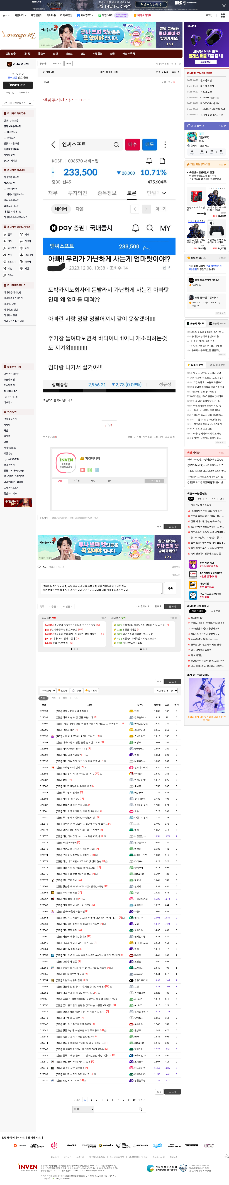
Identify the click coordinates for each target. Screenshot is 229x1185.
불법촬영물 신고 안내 (138, 1157)
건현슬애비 (139, 992)
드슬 (136, 811)
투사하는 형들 (66, 892)
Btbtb (136, 1036)
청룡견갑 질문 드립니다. (72, 805)
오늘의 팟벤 (9, 385)
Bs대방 (137, 955)
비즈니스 (67, 1157)
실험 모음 (9, 137)
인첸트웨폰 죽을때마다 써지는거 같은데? (80, 1011)
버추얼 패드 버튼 (68, 1018)
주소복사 (44, 518)
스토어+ (222, 164)
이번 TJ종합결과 (68, 949)
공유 (130, 437)
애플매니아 (139, 1068)
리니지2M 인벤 (11, 309)
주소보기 (57, 63)
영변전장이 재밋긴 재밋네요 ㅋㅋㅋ (77, 830)
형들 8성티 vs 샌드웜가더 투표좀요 (77, 1030)
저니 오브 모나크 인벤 (14, 321)
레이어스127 (140, 855)
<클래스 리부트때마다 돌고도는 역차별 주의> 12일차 (87, 999)
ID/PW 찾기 (24, 92)
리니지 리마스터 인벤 (13, 298)
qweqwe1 (138, 748)
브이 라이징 (9, 464)
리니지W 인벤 (10, 315)
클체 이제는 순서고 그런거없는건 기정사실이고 (84, 1055)
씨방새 (137, 742)
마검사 (11, 275)
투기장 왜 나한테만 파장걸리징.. (76, 817)
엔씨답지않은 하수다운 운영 (74, 786)
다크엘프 (12, 248)
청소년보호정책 (117, 1157)
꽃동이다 (138, 930)
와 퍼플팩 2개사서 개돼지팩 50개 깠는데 (80, 1049)
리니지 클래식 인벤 (12, 292)
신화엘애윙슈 (141, 1011)
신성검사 (12, 261)
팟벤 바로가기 (10, 419)
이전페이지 (144, 606)
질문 (65, 698)
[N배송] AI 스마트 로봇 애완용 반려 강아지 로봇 (207, 476)
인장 (60, 481)
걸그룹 (7, 436)
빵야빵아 (138, 773)
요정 (10, 241)
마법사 (28, 241)
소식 (76, 698)
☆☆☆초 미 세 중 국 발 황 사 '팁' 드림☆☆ (81, 967)
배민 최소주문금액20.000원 (73, 1024)
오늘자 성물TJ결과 (69, 980)
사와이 (137, 823)
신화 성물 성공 (67, 899)
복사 (68, 63)
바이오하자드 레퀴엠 (13, 482)
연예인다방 (139, 780)
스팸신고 (158, 437)
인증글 (64, 690)
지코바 (137, 880)
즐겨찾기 (92, 690)
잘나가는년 (139, 798)
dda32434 (139, 874)
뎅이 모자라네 (66, 880)
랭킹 (93, 481)
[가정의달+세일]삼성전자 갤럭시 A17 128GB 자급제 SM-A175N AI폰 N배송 (207, 465)
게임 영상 (8, 453)
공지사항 (173, 1157)
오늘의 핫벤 (9, 379)
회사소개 (55, 1157)
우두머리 (138, 1024)
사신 (10, 268)
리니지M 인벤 (21, 64)
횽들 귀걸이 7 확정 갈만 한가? (75, 1036)
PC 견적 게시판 (11, 396)
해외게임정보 (10, 447)
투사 (10, 254)
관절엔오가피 (141, 899)
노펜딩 (137, 961)
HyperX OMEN (11, 459)
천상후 (137, 1030)
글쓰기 (172, 681)
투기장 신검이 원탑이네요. (73, 1074)
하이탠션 (138, 905)
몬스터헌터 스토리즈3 (14, 476)
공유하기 (44, 63)
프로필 (77, 481)
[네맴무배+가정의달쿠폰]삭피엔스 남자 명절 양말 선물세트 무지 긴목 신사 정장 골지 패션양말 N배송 (207, 482)
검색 (30, 103)
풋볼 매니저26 (10, 493)
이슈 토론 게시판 (11, 200)
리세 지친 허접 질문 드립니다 (74, 717)
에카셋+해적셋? (67, 798)
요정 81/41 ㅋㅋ (67, 1080)
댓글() (172, 82)
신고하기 (147, 437)
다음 (140, 1099)
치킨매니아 (47, 72)
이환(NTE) (204, 137)
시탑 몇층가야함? (68, 755)
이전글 (66, 606)
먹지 (136, 830)
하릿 (136, 892)
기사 (27, 234)
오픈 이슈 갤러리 (11, 373)
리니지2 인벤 (10, 303)
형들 (61, 780)
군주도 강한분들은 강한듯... (73, 855)
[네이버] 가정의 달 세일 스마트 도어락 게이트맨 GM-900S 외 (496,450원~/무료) (207, 471)
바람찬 (137, 848)
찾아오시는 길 (158, 1157)
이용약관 (80, 1157)
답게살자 (138, 1018)
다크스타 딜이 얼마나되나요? (74, 942)
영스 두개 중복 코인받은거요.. (75, 992)
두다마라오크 (141, 942)
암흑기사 (29, 254)
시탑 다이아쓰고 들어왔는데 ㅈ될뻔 (77, 924)
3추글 (78, 690)
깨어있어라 (139, 1074)
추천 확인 (170, 437)
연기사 (137, 886)
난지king (138, 867)
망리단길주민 (141, 723)
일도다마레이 (141, 767)
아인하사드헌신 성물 (70, 974)
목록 (163, 82)
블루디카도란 (141, 805)
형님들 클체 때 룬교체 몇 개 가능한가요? (80, 1043)
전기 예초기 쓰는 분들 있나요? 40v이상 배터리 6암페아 (88, 955)
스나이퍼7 (139, 736)
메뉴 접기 (154, 481)
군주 (10, 234)
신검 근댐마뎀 (66, 930)
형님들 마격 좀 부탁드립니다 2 (75, 773)
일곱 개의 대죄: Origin (14, 470)
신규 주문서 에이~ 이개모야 (73, 905)
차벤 (6, 430)
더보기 (97, 470)
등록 (170, 588)
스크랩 (137, 437)
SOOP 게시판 (10, 160)
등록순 (52, 567)
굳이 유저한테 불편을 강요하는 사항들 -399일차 (84, 1005)
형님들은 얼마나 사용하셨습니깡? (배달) (80, 986)
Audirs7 (138, 999)
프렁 (136, 986)
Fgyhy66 (138, 792)
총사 (27, 248)
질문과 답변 (10, 188)
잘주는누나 (139, 717)
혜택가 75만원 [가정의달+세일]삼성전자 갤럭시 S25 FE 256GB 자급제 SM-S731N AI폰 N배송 (207, 459)
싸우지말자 (139, 1055)
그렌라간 (138, 967)
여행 (6, 442)
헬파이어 (138, 917)
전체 (43, 698)
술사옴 (137, 786)
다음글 (52, 606)
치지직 (7, 424)
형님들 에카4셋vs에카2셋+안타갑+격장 (79, 886)
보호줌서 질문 (66, 961)
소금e (137, 911)
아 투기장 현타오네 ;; (70, 1068)
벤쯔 (136, 711)
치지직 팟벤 (9, 154)
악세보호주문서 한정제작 (72, 711)
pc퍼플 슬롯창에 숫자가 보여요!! (76, 736)
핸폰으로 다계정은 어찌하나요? (75, 848)
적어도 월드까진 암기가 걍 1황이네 (77, 811)
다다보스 (138, 861)
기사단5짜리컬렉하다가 (71, 748)
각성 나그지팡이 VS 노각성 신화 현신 (78, 861)
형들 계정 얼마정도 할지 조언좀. (76, 867)
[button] (71, 649)
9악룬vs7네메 (66, 842)
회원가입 (10, 92)
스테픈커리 (139, 730)
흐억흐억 (138, 1061)
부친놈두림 (139, 1080)
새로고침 (176, 567)
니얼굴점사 (139, 761)
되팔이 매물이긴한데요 (71, 936)
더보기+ (104, 618)
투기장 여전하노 (67, 792)
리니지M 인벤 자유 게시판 (168, 63)
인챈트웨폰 (65, 730)
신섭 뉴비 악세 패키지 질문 (73, 1061)
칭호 (110, 481)
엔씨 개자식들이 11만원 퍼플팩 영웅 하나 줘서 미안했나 (88, 917)
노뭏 (136, 924)
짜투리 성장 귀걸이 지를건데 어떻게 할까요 (82, 823)
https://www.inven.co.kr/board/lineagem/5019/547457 (75, 518)
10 (134, 1099)
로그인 (209, 15)
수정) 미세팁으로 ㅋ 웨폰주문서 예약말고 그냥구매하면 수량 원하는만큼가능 (99, 723)
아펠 (136, 755)
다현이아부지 (141, 817)
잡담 (54, 698)
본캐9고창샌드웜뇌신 (70, 911)
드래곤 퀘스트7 (11, 487)
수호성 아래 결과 (68, 767)
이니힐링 (89, 470)
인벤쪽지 (82, 470)
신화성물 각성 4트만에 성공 (73, 874)
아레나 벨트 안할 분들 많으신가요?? (78, 742)
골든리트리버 (141, 980)
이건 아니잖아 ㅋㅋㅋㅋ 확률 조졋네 (78, 761)
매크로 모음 (10, 132)
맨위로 (158, 606)
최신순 (61, 567)
